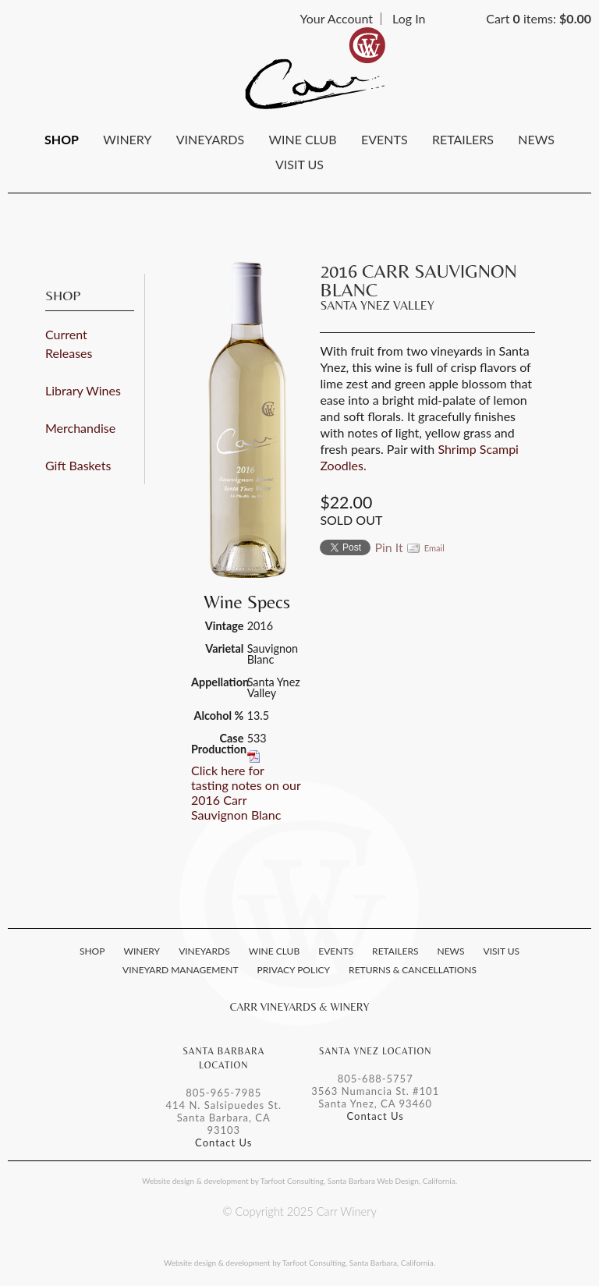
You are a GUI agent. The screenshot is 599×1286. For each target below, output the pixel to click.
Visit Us (299, 164)
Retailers (463, 139)
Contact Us (223, 1142)
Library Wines (83, 390)
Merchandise (80, 427)
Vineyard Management (180, 970)
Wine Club (302, 139)
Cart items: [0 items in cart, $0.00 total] (538, 18)
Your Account (336, 18)
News (536, 139)
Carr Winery (315, 68)
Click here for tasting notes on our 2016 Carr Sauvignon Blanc (245, 792)
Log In (408, 18)
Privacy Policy (293, 970)
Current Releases (68, 343)
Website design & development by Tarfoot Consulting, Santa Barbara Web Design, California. (299, 1180)
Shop (61, 139)
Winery (127, 139)
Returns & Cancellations (413, 970)
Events (384, 139)
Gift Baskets (78, 465)
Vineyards (210, 139)
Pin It (388, 547)
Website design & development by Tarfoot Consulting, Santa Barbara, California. (299, 1262)
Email (434, 548)
